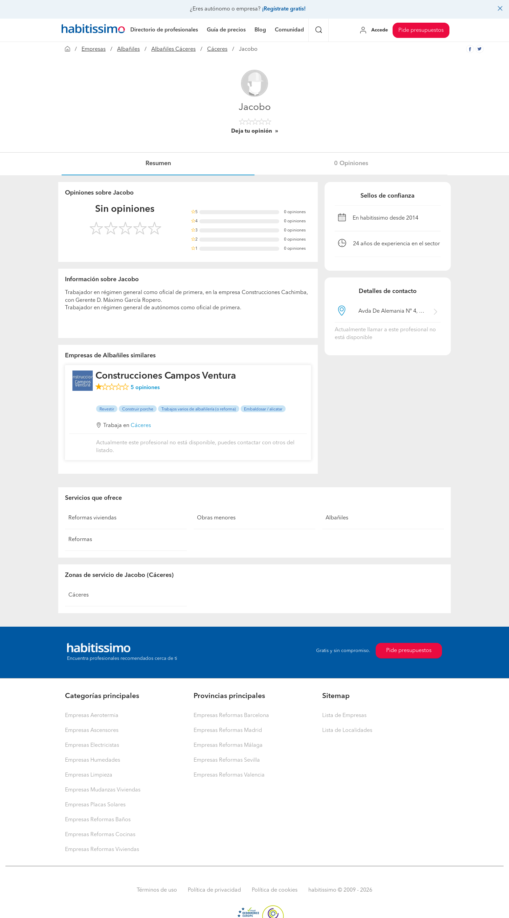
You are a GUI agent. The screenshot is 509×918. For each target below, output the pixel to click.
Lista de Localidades (347, 730)
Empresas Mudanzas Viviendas (102, 790)
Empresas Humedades (92, 760)
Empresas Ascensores (91, 730)
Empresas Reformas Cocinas (100, 834)
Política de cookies (274, 890)
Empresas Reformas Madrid (228, 730)
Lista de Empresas (344, 715)
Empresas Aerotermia (91, 715)
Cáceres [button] (141, 425)
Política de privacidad (214, 890)
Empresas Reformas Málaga (228, 745)
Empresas (94, 49)
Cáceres (217, 49)
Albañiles (128, 49)
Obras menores (216, 518)
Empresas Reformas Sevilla (227, 760)
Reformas (80, 539)
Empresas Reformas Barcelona (231, 715)
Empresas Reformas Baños (98, 820)
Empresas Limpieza (88, 775)
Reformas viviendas (92, 518)
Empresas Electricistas (92, 745)
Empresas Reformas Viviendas (102, 849)
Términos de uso (157, 890)
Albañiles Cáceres (173, 49)
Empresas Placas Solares (95, 805)
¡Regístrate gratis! (284, 9)
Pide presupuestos (421, 30)
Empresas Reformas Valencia (229, 775)
